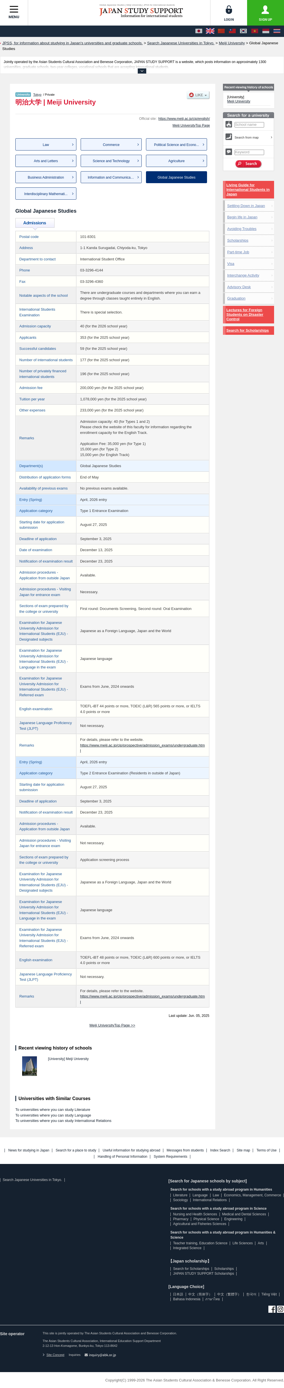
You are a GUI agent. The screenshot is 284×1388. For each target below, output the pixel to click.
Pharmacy (180, 1219)
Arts (261, 1243)
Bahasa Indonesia (186, 1299)
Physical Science (206, 1219)
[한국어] (243, 31)
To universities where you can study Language (53, 1115)
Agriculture (176, 161)
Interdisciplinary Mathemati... (46, 194)
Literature (180, 1195)
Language (200, 1195)
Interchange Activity (243, 275)
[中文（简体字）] (221, 31)
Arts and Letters (46, 161)
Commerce (111, 145)
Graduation (236, 298)
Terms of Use (266, 1150)
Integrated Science (187, 1248)
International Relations (210, 1200)
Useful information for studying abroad (131, 1150)
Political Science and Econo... (176, 145)
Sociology (180, 1200)
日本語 (178, 1294)
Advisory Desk (239, 287)
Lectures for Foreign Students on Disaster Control (244, 314)
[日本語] (199, 31)
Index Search (220, 1150)
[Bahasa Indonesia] (266, 31)
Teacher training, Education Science (200, 1243)
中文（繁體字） (229, 1294)
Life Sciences (243, 1243)
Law (46, 145)
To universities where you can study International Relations (63, 1121)
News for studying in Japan (28, 1150)
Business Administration (46, 177)
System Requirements (170, 1157)
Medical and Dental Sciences (244, 1214)
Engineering (233, 1219)
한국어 (251, 1294)
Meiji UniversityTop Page (191, 125)
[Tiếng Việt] (254, 31)
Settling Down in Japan (246, 206)
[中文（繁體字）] (232, 31)
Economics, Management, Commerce (252, 1195)
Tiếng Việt (269, 1294)
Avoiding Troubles (241, 229)
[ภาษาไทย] (277, 31)
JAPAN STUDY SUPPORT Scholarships (203, 1274)
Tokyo (37, 94)
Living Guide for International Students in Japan (248, 189)
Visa (230, 264)
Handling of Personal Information (122, 1157)
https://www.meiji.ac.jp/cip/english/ (184, 119)
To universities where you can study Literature (52, 1109)
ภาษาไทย (212, 1299)
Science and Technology (111, 161)
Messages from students (185, 1150)
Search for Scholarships (247, 330)
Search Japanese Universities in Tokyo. (32, 1180)
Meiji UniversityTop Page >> (112, 1025)
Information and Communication (112, 177)
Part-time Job (238, 252)
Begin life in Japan (242, 217)
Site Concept (53, 1354)
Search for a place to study (76, 1150)
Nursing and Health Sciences (195, 1214)
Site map (243, 1150)
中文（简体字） (200, 1294)
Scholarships (237, 240)
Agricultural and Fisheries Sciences (199, 1224)
